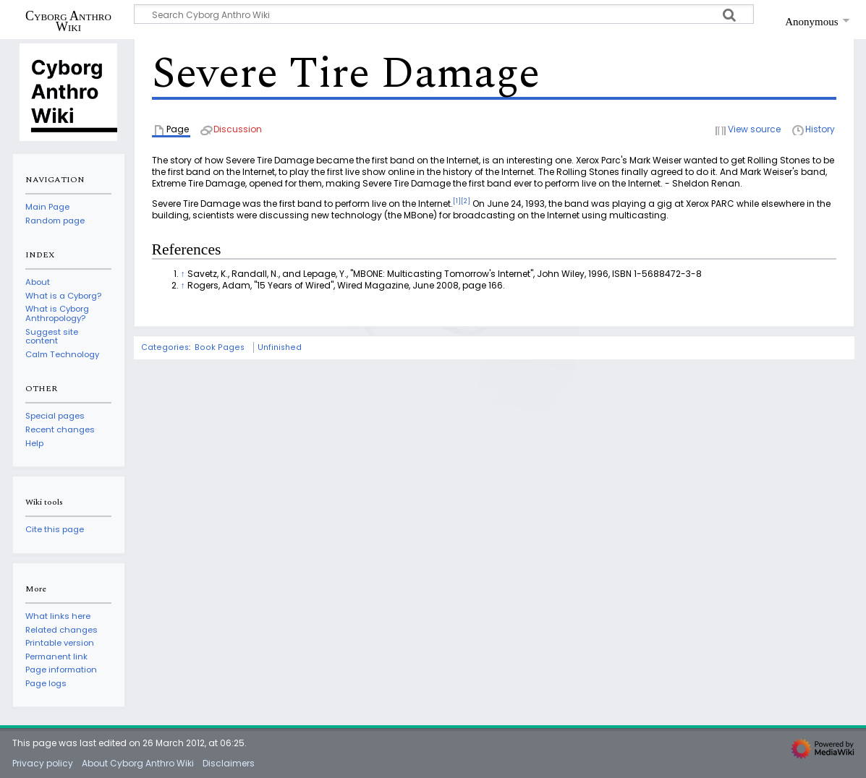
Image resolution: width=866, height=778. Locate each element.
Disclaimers (229, 763)
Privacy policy (42, 763)
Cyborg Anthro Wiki (68, 21)
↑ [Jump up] (183, 274)
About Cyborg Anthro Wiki (138, 763)
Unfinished (280, 347)
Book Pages (220, 347)
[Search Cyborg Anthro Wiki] (444, 14)
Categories (165, 347)
